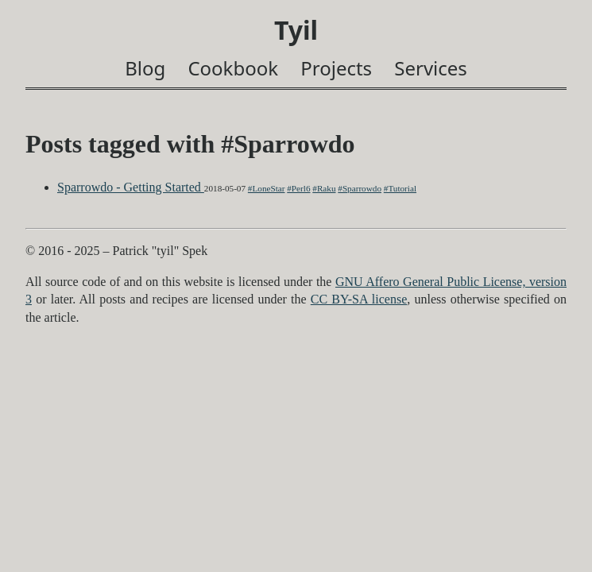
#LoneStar (266, 188)
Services (430, 68)
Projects (336, 68)
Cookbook (233, 68)
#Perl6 (298, 188)
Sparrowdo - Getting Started (130, 187)
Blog (145, 68)
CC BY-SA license (359, 299)
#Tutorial (400, 188)
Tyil (296, 30)
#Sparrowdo (359, 188)
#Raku (323, 188)
